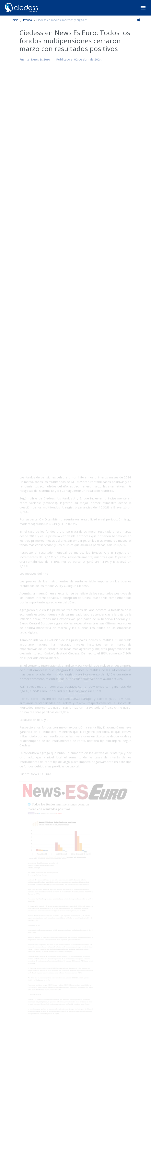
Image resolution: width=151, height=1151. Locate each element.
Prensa (27, 20)
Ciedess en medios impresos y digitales (61, 20)
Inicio (15, 20)
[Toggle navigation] (143, 8)
